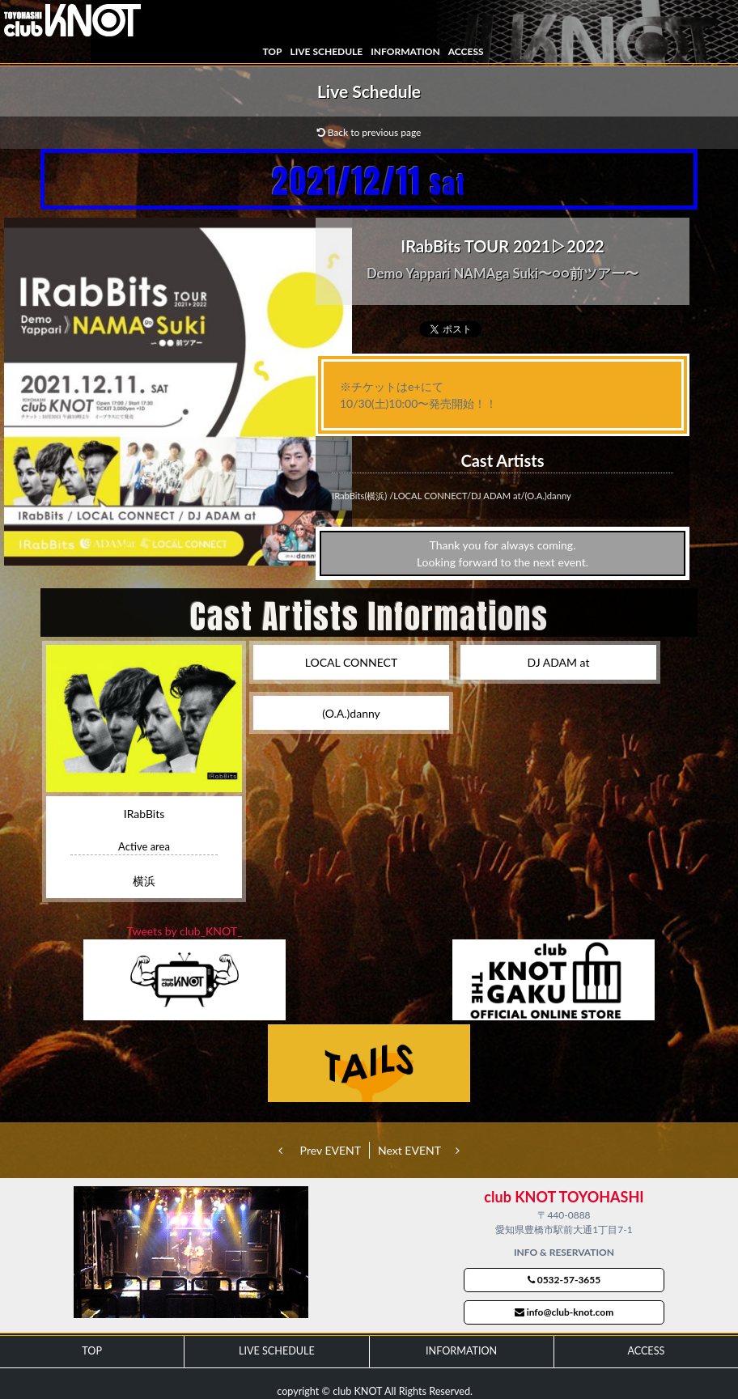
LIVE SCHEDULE (326, 51)
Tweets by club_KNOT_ (185, 931)
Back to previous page (369, 132)
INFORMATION (405, 51)
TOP (272, 51)
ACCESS (466, 51)
